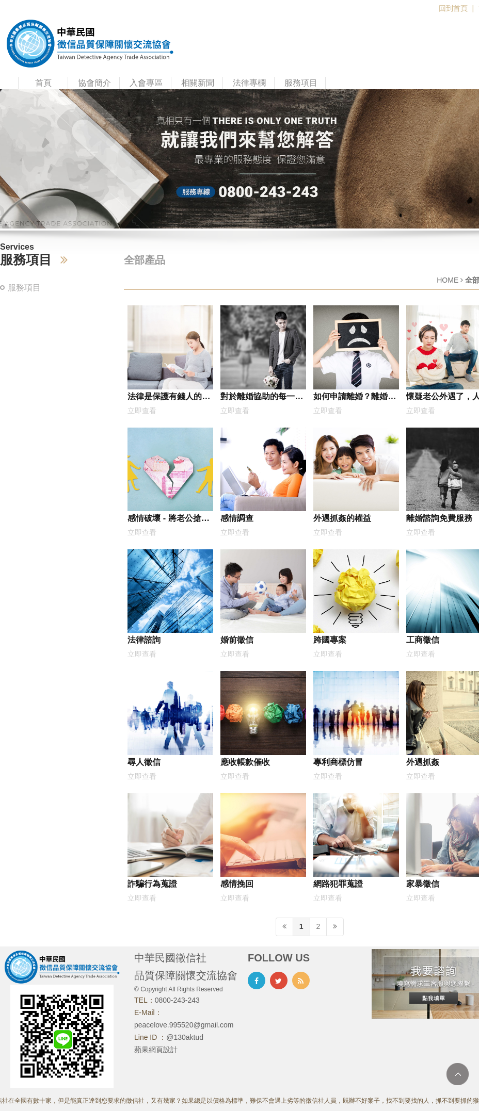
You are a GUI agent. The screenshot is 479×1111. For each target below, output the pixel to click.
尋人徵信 (144, 761)
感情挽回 (236, 883)
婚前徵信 (236, 639)
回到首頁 (453, 8)
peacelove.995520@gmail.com (183, 1025)
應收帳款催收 (245, 761)
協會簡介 (94, 82)
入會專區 (146, 82)
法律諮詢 (144, 639)
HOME (447, 280)
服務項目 (300, 82)
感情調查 (236, 517)
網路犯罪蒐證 (338, 883)
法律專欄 (249, 82)
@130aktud (184, 1037)
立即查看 (141, 410)
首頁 (43, 82)
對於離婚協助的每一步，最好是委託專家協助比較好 (261, 398)
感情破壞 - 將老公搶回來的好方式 (168, 520)
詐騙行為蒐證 (152, 883)
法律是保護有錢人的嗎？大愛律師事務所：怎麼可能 (168, 398)
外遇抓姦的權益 (342, 517)
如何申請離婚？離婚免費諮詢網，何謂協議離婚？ (354, 398)
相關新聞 (197, 82)
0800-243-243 (177, 1000)
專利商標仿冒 (338, 761)
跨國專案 (329, 639)
